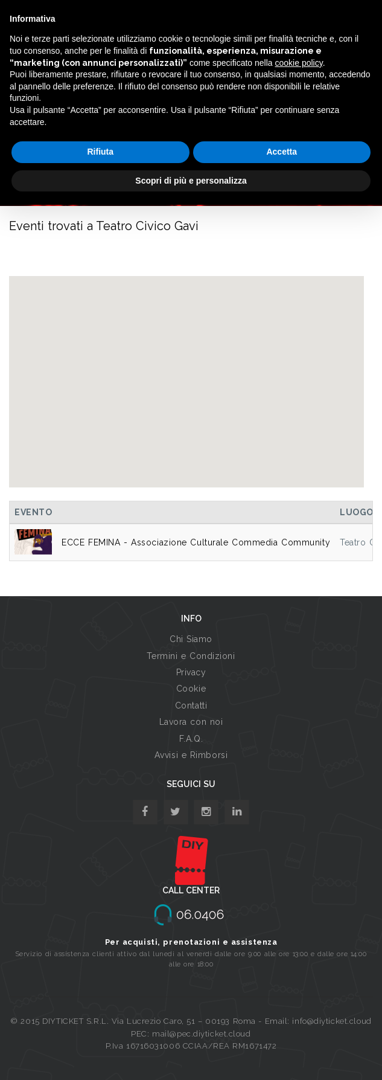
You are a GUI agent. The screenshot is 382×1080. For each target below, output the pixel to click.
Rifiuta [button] (100, 151)
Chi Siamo (191, 639)
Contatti (191, 705)
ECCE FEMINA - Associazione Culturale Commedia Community (196, 542)
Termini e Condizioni (191, 656)
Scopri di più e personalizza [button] (190, 180)
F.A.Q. (191, 739)
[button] (186, 370)
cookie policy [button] (299, 63)
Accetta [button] (281, 151)
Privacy (191, 672)
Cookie (191, 688)
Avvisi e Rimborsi (191, 755)
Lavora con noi (191, 722)
